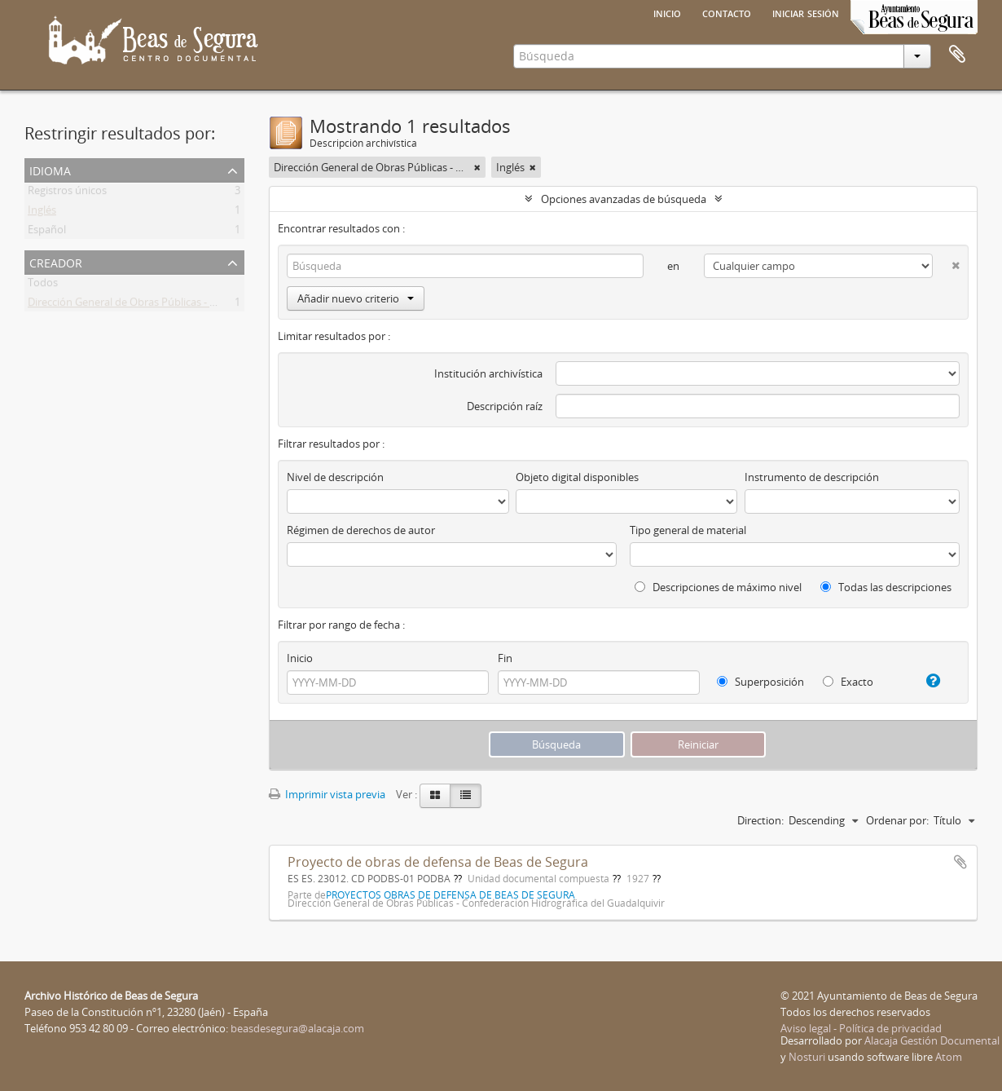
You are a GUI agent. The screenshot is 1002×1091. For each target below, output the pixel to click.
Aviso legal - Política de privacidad (861, 1028)
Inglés (42, 212)
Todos (43, 285)
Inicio (667, 12)
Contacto (726, 12)
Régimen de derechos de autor (361, 530)
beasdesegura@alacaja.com (297, 1028)
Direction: (760, 820)
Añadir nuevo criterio (355, 298)
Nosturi (807, 1056)
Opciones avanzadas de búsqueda (623, 199)
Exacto (848, 681)
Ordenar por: (897, 820)
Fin (505, 658)
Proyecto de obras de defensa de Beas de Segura (438, 862)
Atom (948, 1056)
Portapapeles (957, 54)
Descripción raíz (505, 406)
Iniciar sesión (805, 12)
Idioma (50, 169)
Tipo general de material (688, 530)
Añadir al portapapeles (960, 862)
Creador (55, 261)
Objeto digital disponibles (577, 477)
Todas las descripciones (885, 587)
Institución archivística (488, 373)
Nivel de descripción (335, 477)
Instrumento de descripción (812, 477)
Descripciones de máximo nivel (718, 587)
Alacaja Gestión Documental (932, 1040)
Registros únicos (67, 193)
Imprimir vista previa (327, 794)
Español (47, 232)
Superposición (760, 681)
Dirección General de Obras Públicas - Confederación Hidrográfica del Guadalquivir (226, 305)
